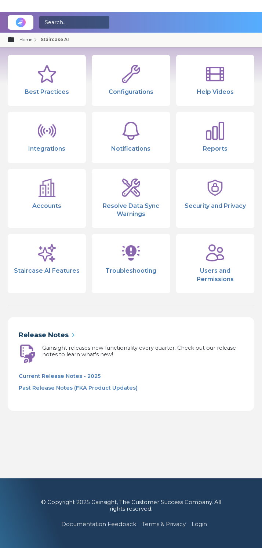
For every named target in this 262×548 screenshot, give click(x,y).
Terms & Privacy (164, 524)
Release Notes (44, 335)
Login (199, 524)
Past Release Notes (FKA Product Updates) (78, 388)
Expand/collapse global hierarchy (15, 40)
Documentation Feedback (98, 524)
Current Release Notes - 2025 (60, 376)
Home (25, 39)
